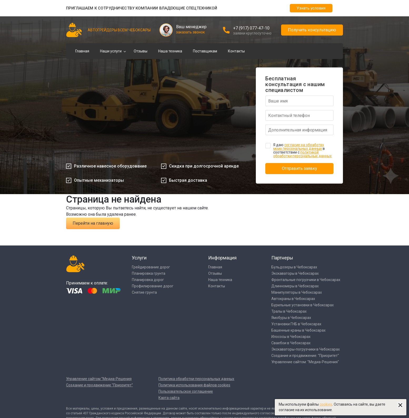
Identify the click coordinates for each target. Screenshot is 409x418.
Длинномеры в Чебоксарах (295, 286)
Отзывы (140, 51)
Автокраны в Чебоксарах (293, 299)
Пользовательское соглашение (185, 391)
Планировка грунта (148, 273)
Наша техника (170, 51)
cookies (326, 404)
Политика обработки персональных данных (196, 379)
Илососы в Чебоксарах (291, 337)
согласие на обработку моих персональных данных (298, 147)
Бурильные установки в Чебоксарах (302, 305)
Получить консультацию (312, 29)
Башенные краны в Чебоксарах (298, 330)
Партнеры (282, 257)
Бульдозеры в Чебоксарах (294, 267)
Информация (222, 257)
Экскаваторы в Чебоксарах (295, 273)
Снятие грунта (144, 292)
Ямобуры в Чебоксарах (291, 318)
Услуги (139, 257)
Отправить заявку (299, 168)
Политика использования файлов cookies (194, 385)
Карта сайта (168, 398)
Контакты (236, 51)
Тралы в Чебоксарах (289, 311)
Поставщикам (205, 51)
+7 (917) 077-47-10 (251, 28)
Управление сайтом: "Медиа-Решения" (305, 362)
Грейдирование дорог (151, 267)
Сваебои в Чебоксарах (291, 343)
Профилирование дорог (152, 286)
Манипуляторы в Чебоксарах (296, 292)
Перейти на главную (93, 223)
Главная (82, 51)
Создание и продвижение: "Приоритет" (305, 355)
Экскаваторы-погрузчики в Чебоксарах (305, 349)
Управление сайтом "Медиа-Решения (99, 379)
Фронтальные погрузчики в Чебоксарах (305, 280)
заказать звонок (190, 32)
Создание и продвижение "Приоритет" (99, 385)
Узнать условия (311, 8)
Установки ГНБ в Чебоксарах (296, 324)
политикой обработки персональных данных (302, 154)
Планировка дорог (148, 280)
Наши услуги (111, 51)
